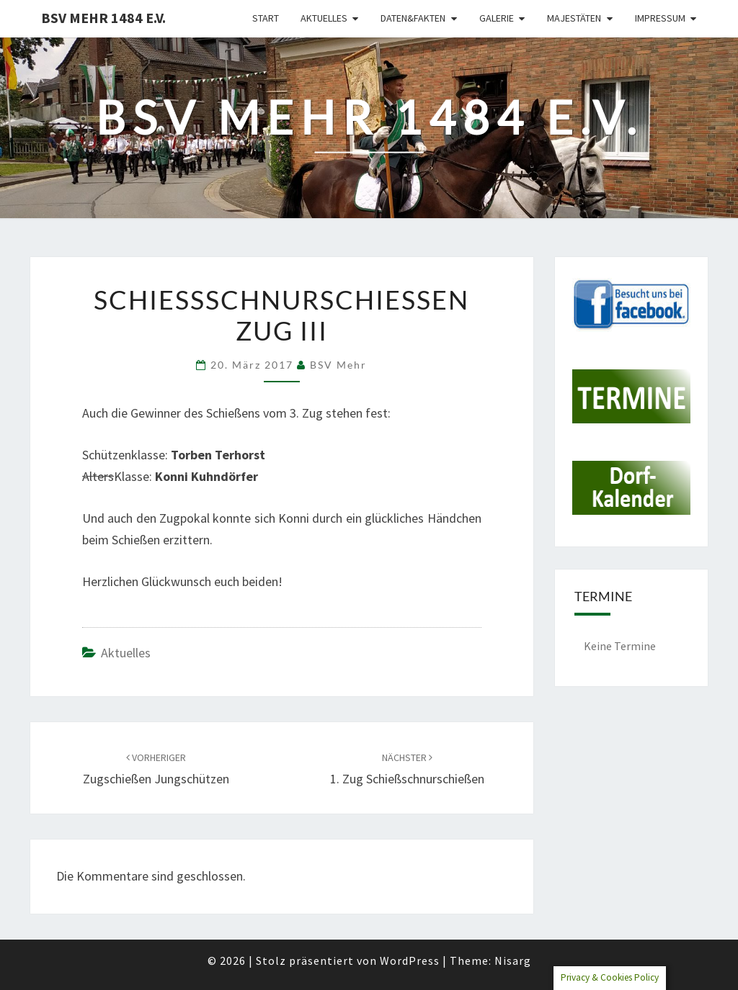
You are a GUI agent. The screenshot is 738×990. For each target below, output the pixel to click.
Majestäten (574, 18)
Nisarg (512, 960)
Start (265, 18)
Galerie (496, 18)
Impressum (660, 18)
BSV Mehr (338, 365)
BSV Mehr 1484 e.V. (103, 18)
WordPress (410, 960)
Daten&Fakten (413, 18)
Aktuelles (324, 18)
